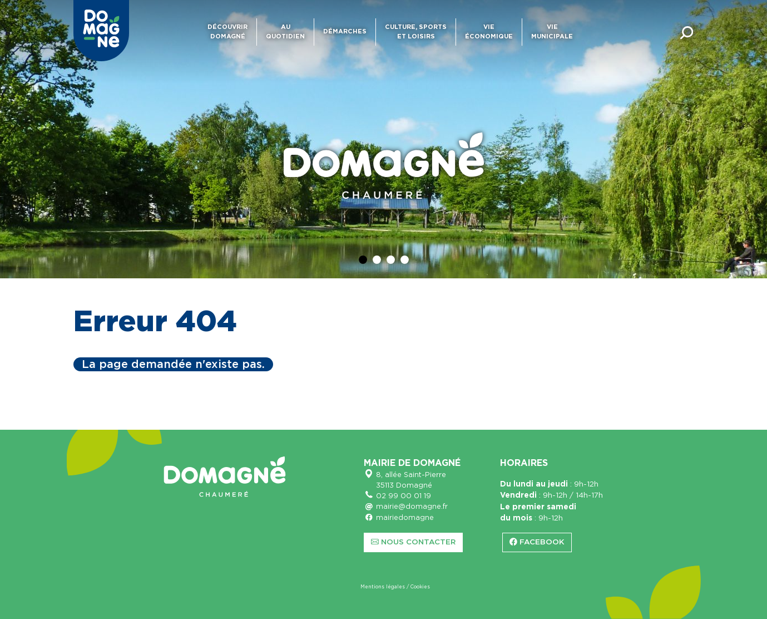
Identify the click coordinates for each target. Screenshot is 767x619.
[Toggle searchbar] (687, 32)
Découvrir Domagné (227, 32)
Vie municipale (552, 32)
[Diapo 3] (391, 259)
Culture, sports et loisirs (416, 32)
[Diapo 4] (404, 259)
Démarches (345, 31)
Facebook (537, 542)
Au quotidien (285, 32)
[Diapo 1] (363, 259)
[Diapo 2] (377, 259)
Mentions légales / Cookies (395, 586)
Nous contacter (413, 542)
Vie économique (489, 32)
